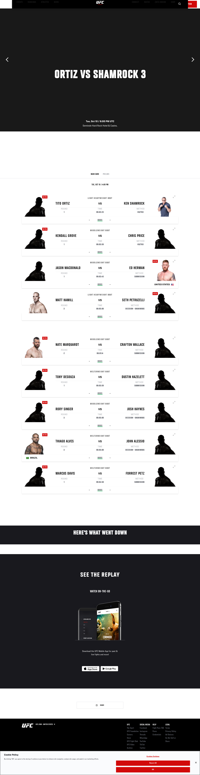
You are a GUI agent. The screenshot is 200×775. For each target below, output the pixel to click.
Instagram (143, 731)
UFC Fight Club (132, 741)
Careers (130, 735)
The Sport (130, 728)
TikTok (142, 745)
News (51, 10)
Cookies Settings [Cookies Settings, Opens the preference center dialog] (153, 756)
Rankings (30, 10)
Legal (167, 725)
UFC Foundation (133, 731)
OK (153, 770)
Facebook (143, 728)
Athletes (41, 10)
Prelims (106, 174)
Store (129, 738)
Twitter (142, 748)
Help (154, 725)
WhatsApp (143, 738)
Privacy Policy (170, 731)
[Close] (196, 762)
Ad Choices (169, 735)
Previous (8, 59)
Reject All (153, 763)
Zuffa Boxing (161, 10)
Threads (143, 735)
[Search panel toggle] (179, 10)
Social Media (145, 725)
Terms (167, 728)
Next (192, 59)
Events (19, 10)
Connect (139, 10)
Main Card (95, 174)
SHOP (172, 10)
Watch (149, 10)
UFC (128, 725)
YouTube (143, 741)
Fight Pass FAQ (158, 728)
